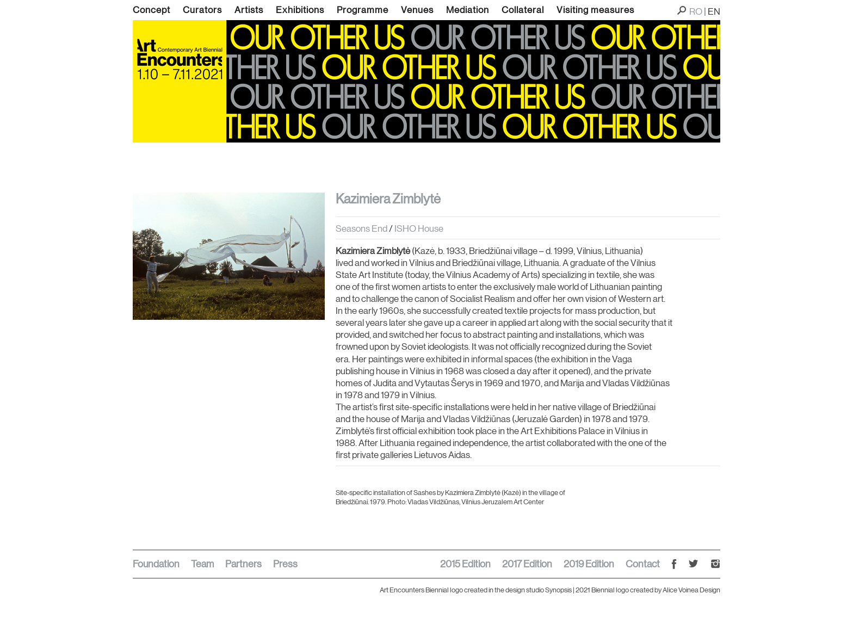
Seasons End (362, 228)
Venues (417, 9)
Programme (362, 9)
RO (695, 11)
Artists (248, 9)
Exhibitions (300, 9)
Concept (151, 9)
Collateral (523, 9)
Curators (202, 9)
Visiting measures (595, 9)
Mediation (467, 9)
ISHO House (418, 228)
